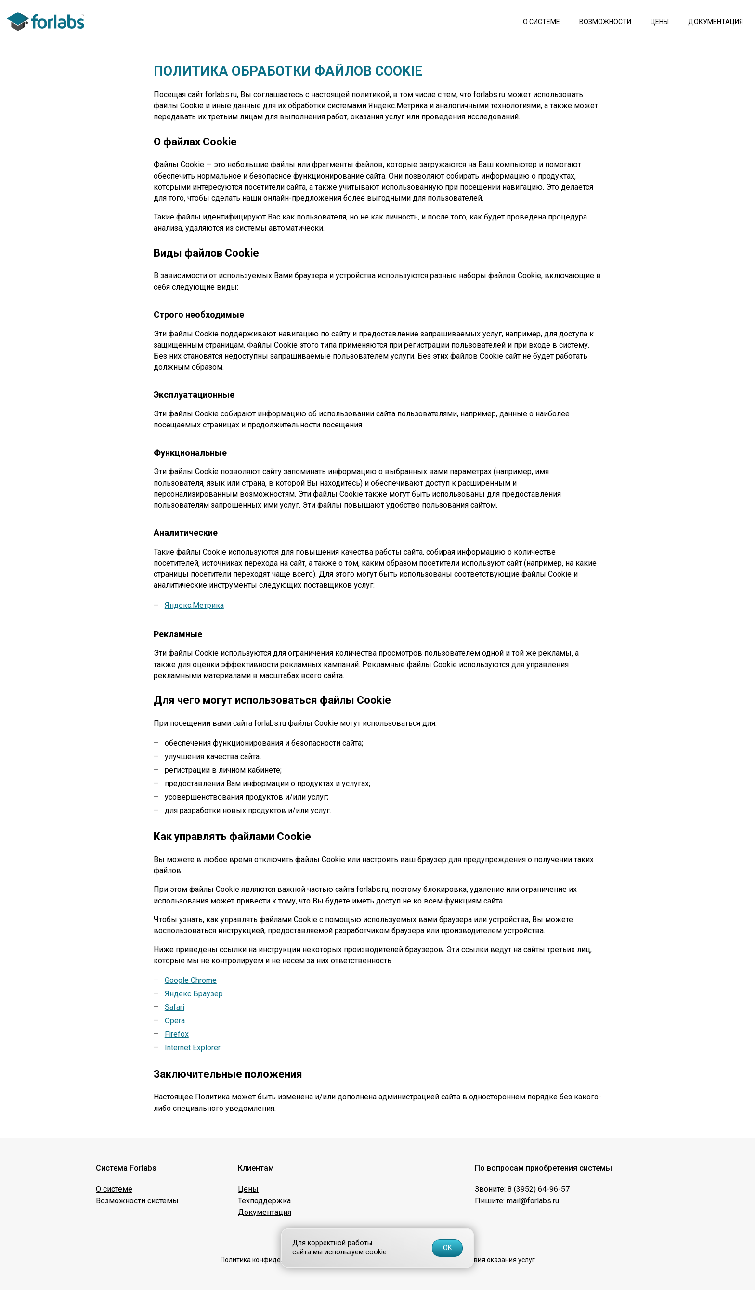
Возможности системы (137, 1200)
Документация (715, 22)
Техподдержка (264, 1200)
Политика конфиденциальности (272, 1260)
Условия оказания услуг (496, 1260)
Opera (175, 1020)
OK (447, 1248)
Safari (174, 1007)
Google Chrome (191, 980)
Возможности (605, 22)
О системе (541, 22)
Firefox (177, 1034)
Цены (660, 22)
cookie (376, 1252)
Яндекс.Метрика (194, 605)
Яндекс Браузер (194, 993)
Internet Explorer (193, 1047)
